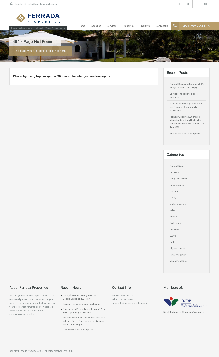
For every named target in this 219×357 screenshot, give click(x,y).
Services (112, 25)
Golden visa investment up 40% (185, 133)
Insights (145, 25)
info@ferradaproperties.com (43, 3)
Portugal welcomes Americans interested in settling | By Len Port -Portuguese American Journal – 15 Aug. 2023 (84, 321)
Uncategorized (177, 185)
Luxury (173, 197)
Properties (128, 25)
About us (96, 25)
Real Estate (175, 223)
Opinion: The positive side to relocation (82, 304)
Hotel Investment (178, 254)
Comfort (174, 191)
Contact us (162, 25)
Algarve (173, 216)
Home (82, 25)
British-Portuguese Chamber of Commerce (184, 312)
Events (173, 235)
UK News (174, 172)
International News (179, 261)
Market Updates (178, 204)
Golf (172, 242)
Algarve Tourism (178, 248)
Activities (174, 229)
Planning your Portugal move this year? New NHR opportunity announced (186, 107)
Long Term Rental (178, 178)
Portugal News (177, 166)
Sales (172, 210)
